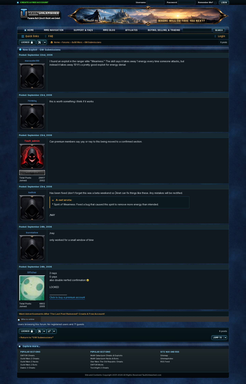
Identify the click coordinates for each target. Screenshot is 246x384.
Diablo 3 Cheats (27, 368)
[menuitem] (48, 36)
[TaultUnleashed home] (42, 15)
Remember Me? (207, 2)
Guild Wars (77, 42)
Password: (181, 2)
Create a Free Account (34, 2)
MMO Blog (109, 30)
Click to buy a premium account (67, 297)
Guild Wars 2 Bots (28, 365)
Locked (27, 42)
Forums (66, 42)
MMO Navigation (54, 30)
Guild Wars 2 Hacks (29, 361)
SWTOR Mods (97, 365)
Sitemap (164, 355)
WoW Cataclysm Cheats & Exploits (106, 355)
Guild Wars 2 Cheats (29, 358)
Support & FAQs (83, 30)
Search (219, 30)
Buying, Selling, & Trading (164, 30)
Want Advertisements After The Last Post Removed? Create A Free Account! (62, 313)
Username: (150, 2)
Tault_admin (32, 141)
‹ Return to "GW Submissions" (36, 337)
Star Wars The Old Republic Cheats (106, 361)
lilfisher (32, 272)
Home (29, 30)
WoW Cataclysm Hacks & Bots (104, 358)
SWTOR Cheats (27, 355)
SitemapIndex (166, 358)
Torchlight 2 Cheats (99, 368)
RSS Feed (165, 361)
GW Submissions (93, 42)
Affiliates (131, 30)
